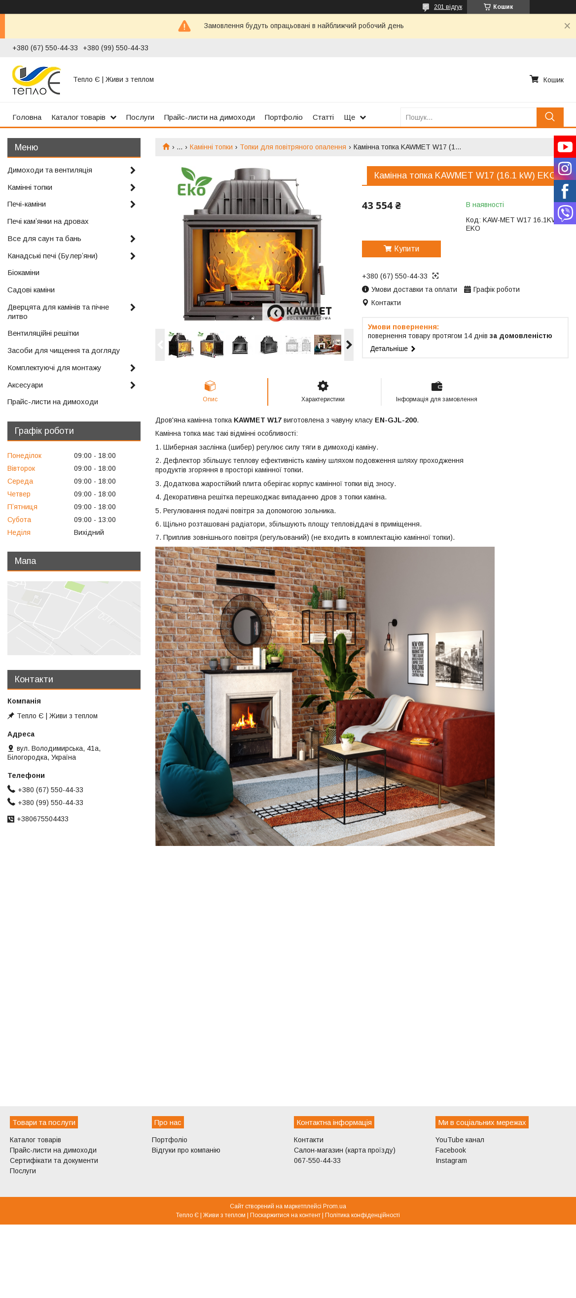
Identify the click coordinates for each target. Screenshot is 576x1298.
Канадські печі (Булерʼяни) (52, 255)
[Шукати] (550, 117)
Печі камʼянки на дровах (48, 221)
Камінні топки (211, 147)
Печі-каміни (26, 204)
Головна (26, 117)
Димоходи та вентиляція (49, 170)
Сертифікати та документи (54, 1160)
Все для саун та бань (44, 238)
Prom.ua (334, 1206)
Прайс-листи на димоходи (209, 117)
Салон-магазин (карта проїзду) (345, 1150)
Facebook (450, 1150)
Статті (323, 117)
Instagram (451, 1160)
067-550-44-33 (317, 1160)
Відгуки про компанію (186, 1150)
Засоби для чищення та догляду (63, 350)
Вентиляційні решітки (43, 333)
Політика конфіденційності (362, 1215)
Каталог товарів (78, 117)
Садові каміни (31, 289)
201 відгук (448, 6)
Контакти (309, 1140)
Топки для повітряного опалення (293, 147)
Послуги (140, 117)
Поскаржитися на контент (285, 1215)
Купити (406, 249)
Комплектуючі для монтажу (54, 367)
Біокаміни (23, 272)
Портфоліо (284, 117)
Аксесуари (25, 385)
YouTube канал (459, 1140)
